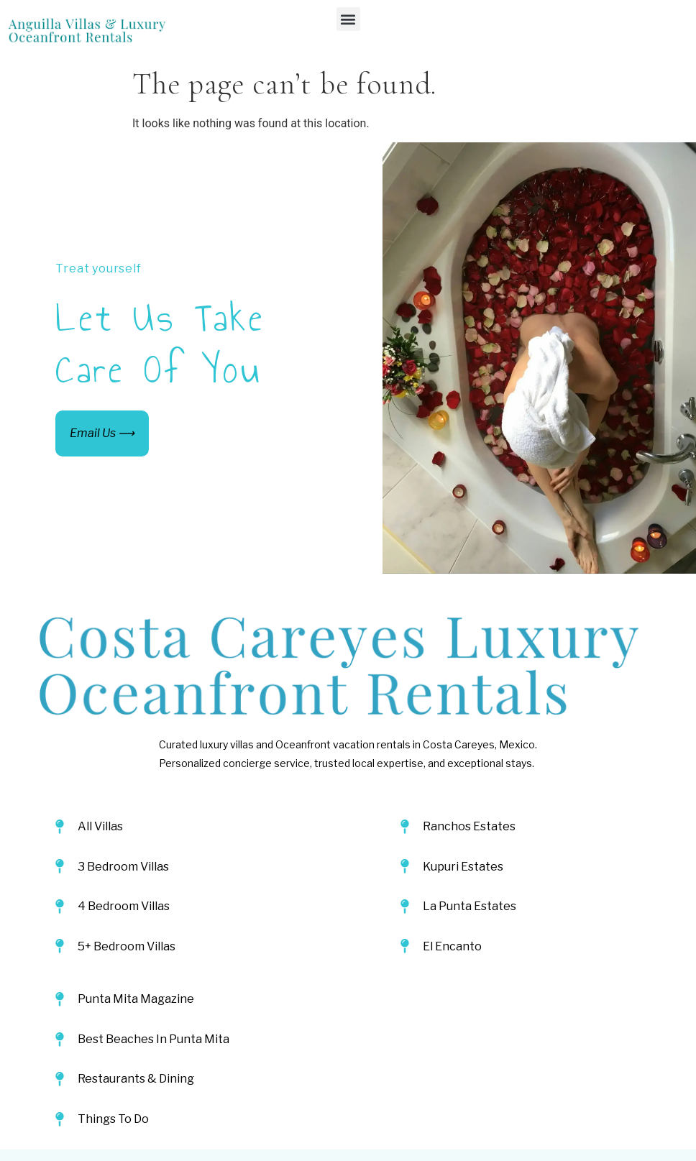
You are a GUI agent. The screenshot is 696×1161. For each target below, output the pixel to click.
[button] (348, 19)
